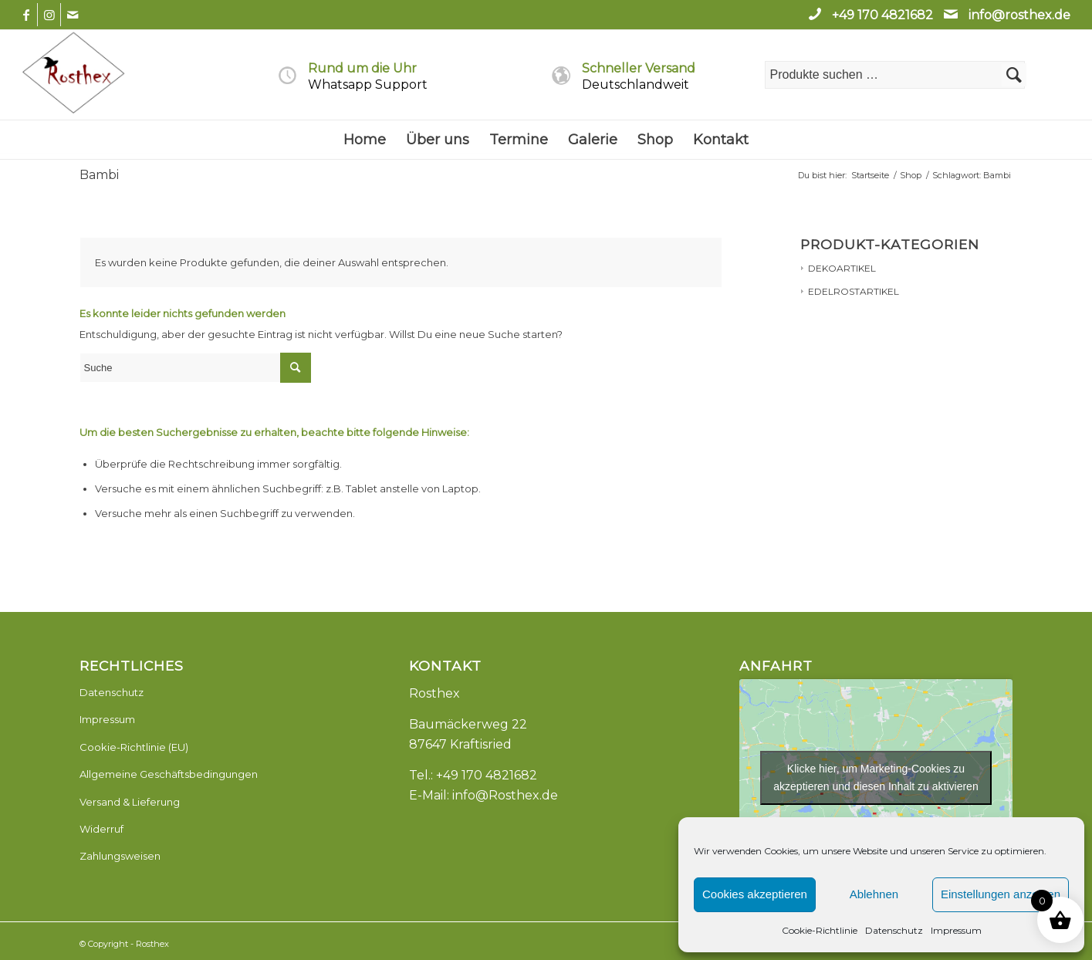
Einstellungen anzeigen (1000, 894)
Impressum (956, 930)
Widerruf (101, 829)
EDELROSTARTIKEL (853, 291)
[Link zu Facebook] (26, 14)
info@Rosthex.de (505, 795)
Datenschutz (894, 930)
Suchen (1014, 74)
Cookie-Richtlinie (819, 930)
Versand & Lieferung (129, 802)
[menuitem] (364, 139)
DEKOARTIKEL (842, 268)
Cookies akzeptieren (754, 894)
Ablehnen (874, 894)
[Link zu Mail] (72, 14)
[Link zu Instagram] (49, 14)
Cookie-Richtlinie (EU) (133, 747)
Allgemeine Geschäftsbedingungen (168, 774)
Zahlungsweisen (120, 856)
